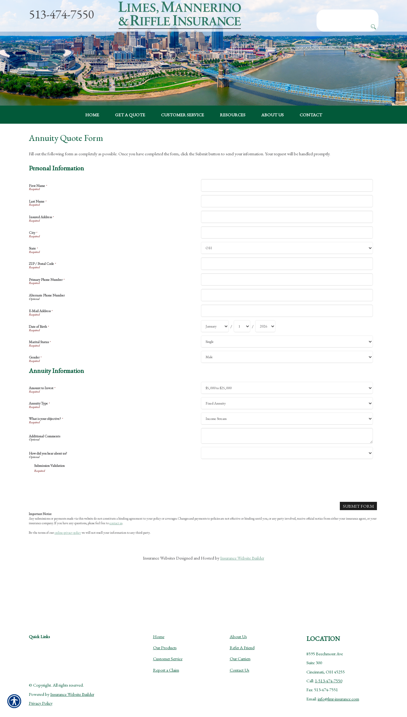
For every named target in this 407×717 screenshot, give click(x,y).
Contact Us (239, 656)
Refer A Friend (242, 634)
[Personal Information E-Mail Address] (287, 335)
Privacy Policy (40, 689)
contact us (115, 548)
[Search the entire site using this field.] (347, 14)
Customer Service (167, 645)
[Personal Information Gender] (287, 382)
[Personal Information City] (287, 257)
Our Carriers (240, 645)
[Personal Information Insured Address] (287, 241)
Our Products (165, 634)
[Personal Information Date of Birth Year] (265, 351)
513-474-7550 (61, 14)
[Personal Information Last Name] (287, 225)
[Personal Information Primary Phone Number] (287, 304)
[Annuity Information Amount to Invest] (287, 413)
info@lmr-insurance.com (338, 685)
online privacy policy (68, 557)
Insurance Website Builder (242, 583)
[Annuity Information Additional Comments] (287, 461)
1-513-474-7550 (328, 667)
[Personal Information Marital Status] (287, 366)
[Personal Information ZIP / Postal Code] (287, 288)
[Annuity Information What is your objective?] (287, 443)
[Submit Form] (358, 530)
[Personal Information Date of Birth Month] (215, 351)
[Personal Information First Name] (287, 210)
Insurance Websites (159, 583)
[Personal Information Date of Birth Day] (242, 351)
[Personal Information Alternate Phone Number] (287, 320)
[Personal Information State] (287, 273)
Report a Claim (166, 656)
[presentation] (80, 510)
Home (158, 623)
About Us (238, 623)
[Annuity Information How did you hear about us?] (287, 478)
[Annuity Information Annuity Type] (287, 428)
